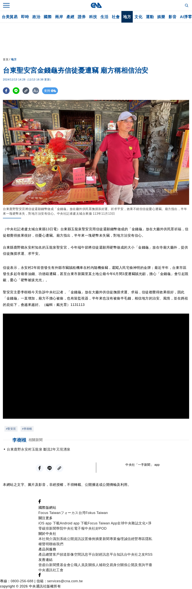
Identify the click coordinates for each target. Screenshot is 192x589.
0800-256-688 (22, 581)
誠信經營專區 (134, 539)
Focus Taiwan (49, 513)
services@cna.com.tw (65, 581)
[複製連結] (26, 90)
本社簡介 (45, 539)
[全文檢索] (187, 6)
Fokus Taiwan (97, 513)
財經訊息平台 (106, 554)
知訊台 (122, 554)
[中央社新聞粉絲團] (39, 502)
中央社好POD (96, 528)
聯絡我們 (56, 544)
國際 (48, 17)
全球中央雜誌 (128, 523)
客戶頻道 (60, 554)
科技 (93, 17)
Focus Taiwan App (102, 523)
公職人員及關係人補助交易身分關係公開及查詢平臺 (111, 565)
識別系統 (60, 539)
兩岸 (59, 17)
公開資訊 (74, 539)
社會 (116, 17)
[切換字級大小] (35, 90)
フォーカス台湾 (73, 513)
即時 (25, 17)
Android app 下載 (74, 523)
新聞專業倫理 (113, 539)
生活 (104, 17)
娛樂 (161, 17)
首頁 (5, 59)
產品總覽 (45, 554)
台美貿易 (10, 17)
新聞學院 (56, 528)
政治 (36, 17)
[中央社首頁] (96, 5)
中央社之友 (136, 554)
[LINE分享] (16, 90)
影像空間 (74, 554)
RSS (149, 554)
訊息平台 (88, 554)
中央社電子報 (74, 528)
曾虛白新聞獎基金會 (54, 565)
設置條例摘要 (92, 539)
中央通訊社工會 (50, 570)
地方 (127, 17)
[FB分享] (6, 90)
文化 (138, 17)
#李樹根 (27, 428)
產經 (70, 17)
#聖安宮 (11, 428)
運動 (150, 17)
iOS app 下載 (49, 523)
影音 (172, 17)
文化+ (143, 523)
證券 (82, 17)
